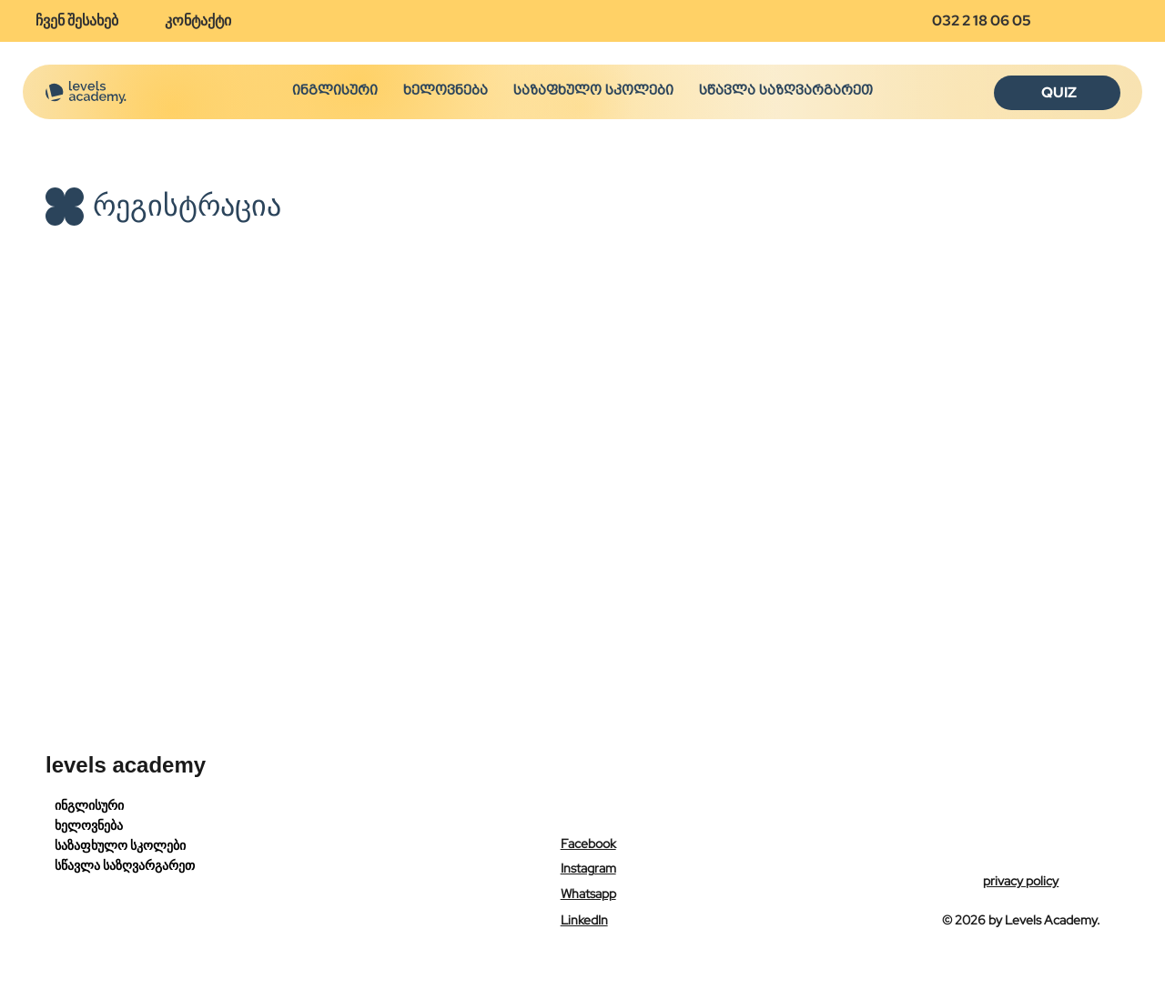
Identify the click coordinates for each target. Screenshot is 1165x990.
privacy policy (1021, 881)
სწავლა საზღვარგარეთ (125, 865)
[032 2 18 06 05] (989, 21)
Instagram (588, 868)
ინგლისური (89, 805)
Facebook (588, 843)
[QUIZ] (1057, 93)
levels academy (126, 765)
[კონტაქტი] (205, 21)
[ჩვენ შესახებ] (83, 21)
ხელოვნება (89, 825)
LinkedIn (584, 920)
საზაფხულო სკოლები (120, 845)
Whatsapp (588, 893)
